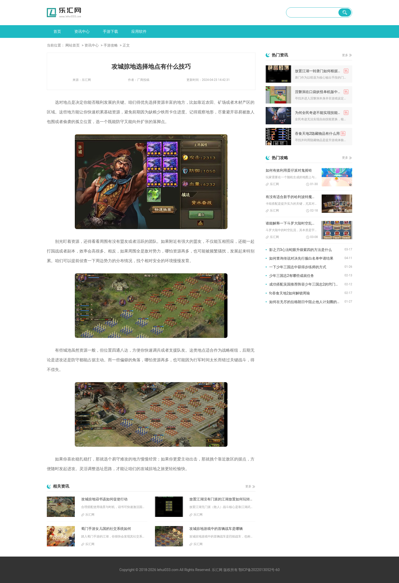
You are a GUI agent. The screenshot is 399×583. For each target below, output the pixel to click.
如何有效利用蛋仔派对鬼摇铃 (289, 170)
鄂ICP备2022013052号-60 (259, 570)
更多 (248, 486)
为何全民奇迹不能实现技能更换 (320, 113)
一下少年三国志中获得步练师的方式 (297, 267)
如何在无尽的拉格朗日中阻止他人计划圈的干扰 (306, 302)
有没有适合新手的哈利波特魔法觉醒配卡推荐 (292, 197)
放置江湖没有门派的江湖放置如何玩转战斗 (222, 499)
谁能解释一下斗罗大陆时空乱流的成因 (292, 223)
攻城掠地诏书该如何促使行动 (104, 499)
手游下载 (110, 31)
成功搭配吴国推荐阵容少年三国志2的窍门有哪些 (307, 284)
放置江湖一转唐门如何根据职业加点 (321, 71)
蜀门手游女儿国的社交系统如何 (106, 529)
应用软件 (139, 31)
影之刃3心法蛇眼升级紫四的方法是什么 (300, 250)
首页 (57, 31)
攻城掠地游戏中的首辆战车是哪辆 (216, 529)
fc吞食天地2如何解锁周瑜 (289, 293)
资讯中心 (82, 31)
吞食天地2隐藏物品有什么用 (317, 133)
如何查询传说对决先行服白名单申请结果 (301, 258)
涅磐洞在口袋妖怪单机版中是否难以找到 (321, 92)
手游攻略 (111, 45)
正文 (126, 45)
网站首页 (72, 45)
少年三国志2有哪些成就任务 (291, 276)
